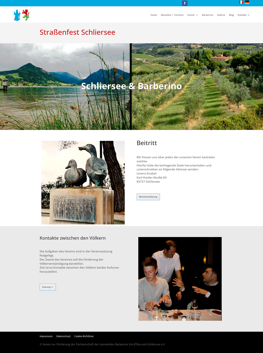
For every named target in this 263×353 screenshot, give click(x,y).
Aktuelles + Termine (172, 15)
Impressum (46, 336)
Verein (191, 15)
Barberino (207, 15)
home (154, 15)
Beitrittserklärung (148, 196)
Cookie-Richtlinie (84, 336)
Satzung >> (47, 286)
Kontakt (242, 15)
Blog (231, 15)
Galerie (221, 15)
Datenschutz (63, 336)
